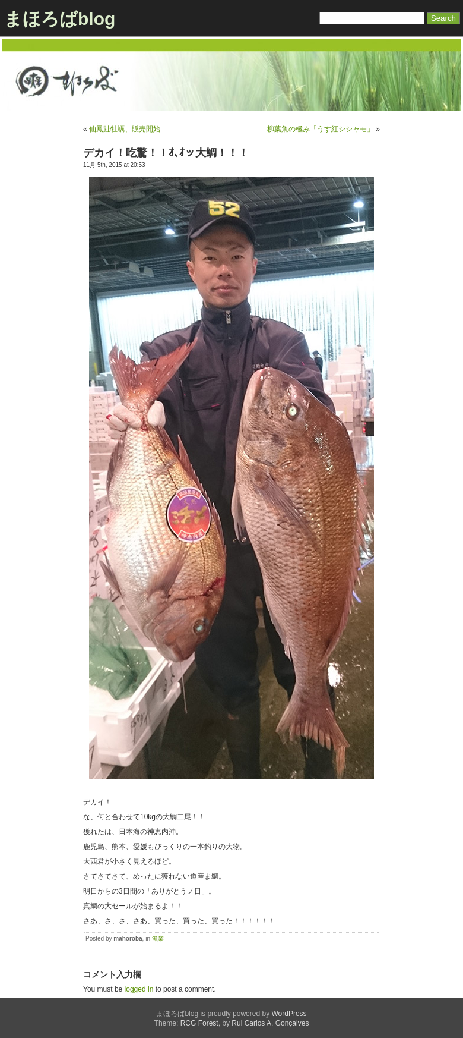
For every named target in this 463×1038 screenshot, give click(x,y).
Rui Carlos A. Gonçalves (270, 1023)
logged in (139, 989)
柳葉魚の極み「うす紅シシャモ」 (320, 129)
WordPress (288, 1013)
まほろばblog (59, 19)
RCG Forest (199, 1023)
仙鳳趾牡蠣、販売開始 (124, 129)
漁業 (158, 938)
